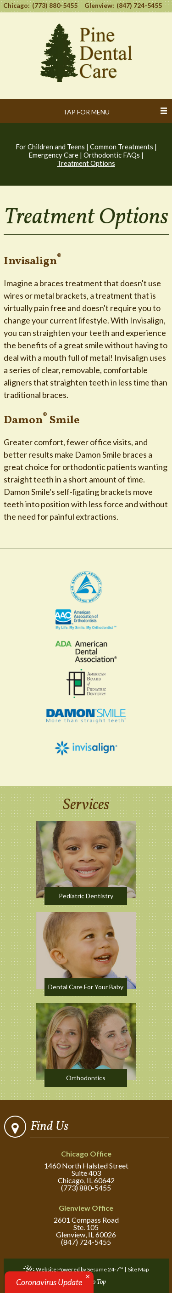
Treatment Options (86, 163)
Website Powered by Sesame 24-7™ (73, 1270)
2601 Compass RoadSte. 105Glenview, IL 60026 (86, 1221)
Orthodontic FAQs (111, 155)
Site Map (138, 1269)
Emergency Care (53, 155)
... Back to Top (88, 1282)
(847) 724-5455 (139, 5)
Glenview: (99, 5)
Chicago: (16, 5)
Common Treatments (121, 146)
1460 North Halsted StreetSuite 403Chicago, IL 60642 (86, 1167)
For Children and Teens (50, 146)
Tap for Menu (86, 112)
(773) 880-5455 (55, 5)
